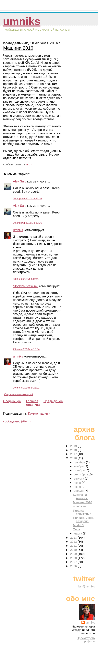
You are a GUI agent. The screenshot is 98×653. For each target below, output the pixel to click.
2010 (74, 549)
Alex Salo (19, 181)
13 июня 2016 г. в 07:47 (26, 278)
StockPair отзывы (25, 286)
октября (80, 470)
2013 (74, 537)
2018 (74, 450)
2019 (74, 446)
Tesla (76, 529)
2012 (74, 541)
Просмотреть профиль (86, 639)
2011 (74, 545)
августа (79, 478)
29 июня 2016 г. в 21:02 (26, 387)
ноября (79, 466)
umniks (21, 21)
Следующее (12, 401)
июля (78, 482)
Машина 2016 (18, 48)
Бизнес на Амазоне (80, 496)
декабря (80, 462)
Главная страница (33, 402)
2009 (74, 553)
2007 (74, 562)
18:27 (29, 164)
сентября (80, 474)
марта (78, 533)
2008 (74, 558)
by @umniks (86, 586)
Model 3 (78, 525)
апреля (79, 490)
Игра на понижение (82, 512)
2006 (74, 566)
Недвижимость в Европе (83, 519)
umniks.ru (79, 506)
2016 (74, 458)
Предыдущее (53, 401)
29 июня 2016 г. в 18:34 (26, 349)
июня (78, 486)
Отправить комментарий (18, 394)
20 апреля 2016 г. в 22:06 (27, 198)
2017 (74, 454)
